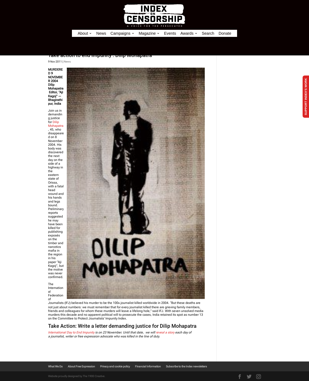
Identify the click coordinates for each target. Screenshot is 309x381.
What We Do (55, 366)
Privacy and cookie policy (115, 366)
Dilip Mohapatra (55, 124)
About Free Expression (81, 366)
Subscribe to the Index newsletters (186, 366)
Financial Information (148, 366)
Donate (225, 33)
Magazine (147, 33)
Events (170, 33)
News (101, 33)
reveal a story (165, 332)
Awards (187, 33)
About (83, 33)
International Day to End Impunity (71, 332)
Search (208, 33)
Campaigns (120, 33)
